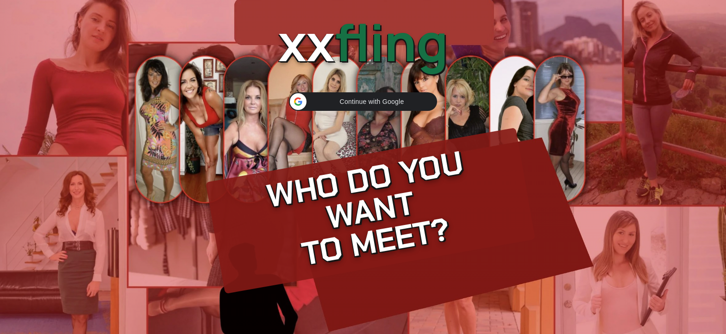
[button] (363, 101)
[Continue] (363, 167)
